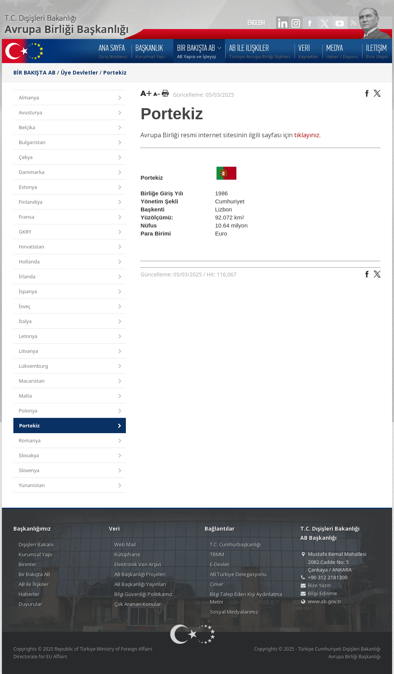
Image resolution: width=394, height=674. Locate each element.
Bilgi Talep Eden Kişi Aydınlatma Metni (246, 598)
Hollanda (71, 262)
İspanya (71, 292)
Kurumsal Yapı (35, 554)
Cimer (216, 584)
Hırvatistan (71, 247)
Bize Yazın (319, 585)
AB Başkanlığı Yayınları (140, 584)
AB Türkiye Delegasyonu (238, 574)
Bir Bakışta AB (34, 574)
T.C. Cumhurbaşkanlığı (235, 544)
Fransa (71, 217)
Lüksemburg (71, 366)
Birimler (27, 564)
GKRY (71, 232)
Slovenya (71, 471)
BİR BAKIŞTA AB (34, 72)
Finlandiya (71, 202)
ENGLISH (256, 23)
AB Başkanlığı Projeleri (140, 574)
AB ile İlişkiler (34, 584)
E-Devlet (219, 564)
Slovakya (71, 456)
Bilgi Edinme (322, 593)
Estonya (71, 188)
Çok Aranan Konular (137, 604)
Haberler (29, 594)
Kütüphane (127, 554)
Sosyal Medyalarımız (234, 611)
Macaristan (71, 381)
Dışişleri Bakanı (36, 544)
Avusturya (71, 113)
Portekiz (115, 72)
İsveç (71, 307)
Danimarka (71, 173)
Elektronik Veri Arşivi (137, 564)
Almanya (71, 98)
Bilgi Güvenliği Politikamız (143, 594)
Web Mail (125, 544)
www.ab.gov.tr (325, 601)
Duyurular (30, 604)
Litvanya (71, 352)
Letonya (71, 337)
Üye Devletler (79, 72)
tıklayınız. (307, 135)
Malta (71, 396)
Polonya (71, 411)
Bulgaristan (71, 143)
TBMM (217, 554)
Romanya (71, 441)
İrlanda (71, 277)
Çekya (71, 158)
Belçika (71, 128)
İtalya (71, 322)
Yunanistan (71, 486)
